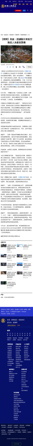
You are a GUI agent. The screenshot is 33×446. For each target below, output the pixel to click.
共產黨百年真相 (17, 398)
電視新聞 (11, 34)
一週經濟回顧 (10, 359)
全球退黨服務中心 (12, 432)
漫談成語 (26, 354)
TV (24, 10)
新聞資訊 (14, 320)
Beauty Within (24, 381)
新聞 (8, 330)
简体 (22, 1)
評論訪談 (18, 344)
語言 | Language (28, 1)
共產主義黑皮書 (17, 411)
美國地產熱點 (27, 359)
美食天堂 (23, 377)
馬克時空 (18, 363)
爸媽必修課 (26, 355)
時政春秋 (18, 352)
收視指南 (16, 425)
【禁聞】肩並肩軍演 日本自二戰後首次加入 (11, 257)
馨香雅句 (26, 352)
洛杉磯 (16, 309)
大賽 (10, 1)
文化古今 (26, 357)
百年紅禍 (16, 408)
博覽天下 (9, 339)
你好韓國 (23, 375)
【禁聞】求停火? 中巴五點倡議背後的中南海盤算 (11, 284)
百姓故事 (16, 413)
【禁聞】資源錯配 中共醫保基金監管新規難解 (27, 257)
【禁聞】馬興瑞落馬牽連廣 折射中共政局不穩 (11, 265)
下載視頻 (29, 67)
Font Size (20, 67)
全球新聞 (9, 346)
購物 (18, 325)
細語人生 (18, 367)
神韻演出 (19, 339)
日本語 (8, 313)
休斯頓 (25, 309)
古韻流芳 (26, 350)
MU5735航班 (15, 84)
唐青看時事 (18, 359)
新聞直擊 (9, 354)
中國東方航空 (22, 177)
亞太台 (7, 311)
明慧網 (19, 432)
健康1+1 (11, 371)
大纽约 (8, 309)
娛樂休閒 (24, 369)
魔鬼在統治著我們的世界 (19, 402)
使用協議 (28, 425)
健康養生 (11, 369)
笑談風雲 (26, 348)
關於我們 (10, 425)
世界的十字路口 (19, 361)
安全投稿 (4, 427)
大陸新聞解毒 (19, 365)
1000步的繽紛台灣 (25, 387)
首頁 (2, 34)
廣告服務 (10, 427)
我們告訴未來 (17, 394)
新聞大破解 (18, 355)
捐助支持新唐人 (12, 325)
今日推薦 (26, 338)
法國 (29, 309)
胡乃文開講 (11, 375)
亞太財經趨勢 (10, 363)
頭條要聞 (9, 338)
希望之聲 (4, 432)
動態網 (24, 432)
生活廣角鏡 (24, 371)
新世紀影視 (4, 434)
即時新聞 (20, 338)
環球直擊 (9, 348)
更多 (10, 434)
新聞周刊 (9, 355)
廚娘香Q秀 (23, 384)
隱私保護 (22, 425)
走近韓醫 (11, 381)
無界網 (29, 432)
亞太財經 (9, 365)
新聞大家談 (18, 346)
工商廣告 (16, 419)
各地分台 (14, 1)
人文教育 (26, 344)
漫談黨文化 (16, 415)
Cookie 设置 (16, 443)
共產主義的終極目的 (18, 400)
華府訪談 (9, 357)
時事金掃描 (18, 350)
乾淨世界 (24, 430)
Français (23, 311)
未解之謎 (26, 346)
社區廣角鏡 (10, 361)
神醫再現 (11, 379)
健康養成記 (11, 377)
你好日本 (23, 373)
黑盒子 (23, 78)
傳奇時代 (16, 396)
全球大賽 (25, 339)
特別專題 (16, 392)
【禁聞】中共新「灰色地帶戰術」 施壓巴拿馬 (27, 265)
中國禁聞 (17, 34)
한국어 (13, 313)
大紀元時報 (17, 430)
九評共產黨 (16, 404)
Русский (3, 313)
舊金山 (3, 311)
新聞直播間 (18, 10)
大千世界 (23, 383)
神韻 (6, 1)
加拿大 (12, 309)
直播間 (15, 322)
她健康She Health (13, 373)
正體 (19, 1)
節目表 (9, 322)
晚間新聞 (9, 352)
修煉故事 (16, 417)
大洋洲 (21, 309)
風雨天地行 (16, 410)
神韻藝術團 (10, 430)
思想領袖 (18, 354)
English (18, 311)
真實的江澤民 (17, 406)
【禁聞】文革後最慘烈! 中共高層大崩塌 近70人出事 (27, 274)
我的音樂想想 (24, 390)
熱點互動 (18, 348)
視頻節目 (6, 34)
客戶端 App (22, 427)
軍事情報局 (18, 357)
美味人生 (23, 379)
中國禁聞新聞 (23, 34)
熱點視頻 (15, 338)
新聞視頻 (10, 344)
